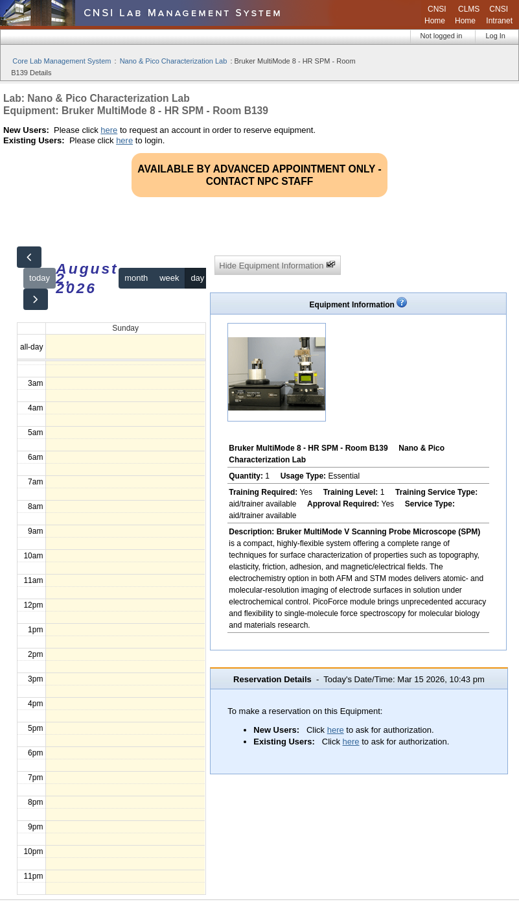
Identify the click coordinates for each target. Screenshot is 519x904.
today (39, 278)
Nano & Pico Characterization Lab (173, 61)
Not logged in (442, 36)
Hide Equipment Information (277, 265)
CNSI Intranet (499, 15)
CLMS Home (467, 15)
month (136, 278)
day (197, 278)
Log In (495, 36)
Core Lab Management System (61, 61)
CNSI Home (435, 15)
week (169, 278)
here (108, 130)
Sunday (125, 328)
